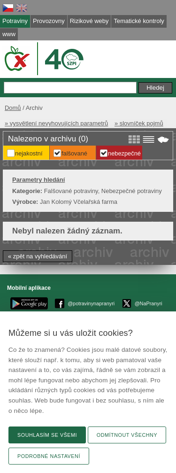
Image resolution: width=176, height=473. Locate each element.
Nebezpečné (124, 153)
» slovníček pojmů (139, 123)
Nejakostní (28, 153)
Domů (13, 107)
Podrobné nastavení (48, 456)
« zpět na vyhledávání (37, 256)
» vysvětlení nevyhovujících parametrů (56, 123)
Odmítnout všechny (127, 435)
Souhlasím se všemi (47, 435)
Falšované (74, 153)
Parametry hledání (38, 179)
